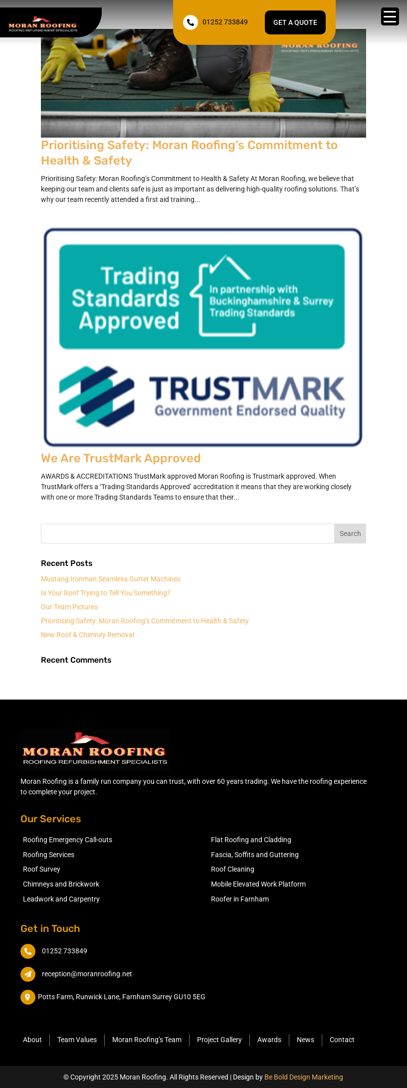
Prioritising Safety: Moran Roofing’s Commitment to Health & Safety (145, 621)
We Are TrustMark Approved (121, 458)
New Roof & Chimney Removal (87, 635)
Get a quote (295, 22)
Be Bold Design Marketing (303, 1077)
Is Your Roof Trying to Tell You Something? (106, 593)
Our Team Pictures (69, 607)
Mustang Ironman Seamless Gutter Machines (111, 579)
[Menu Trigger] (390, 16)
